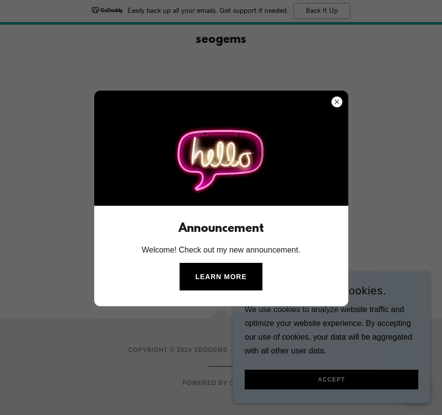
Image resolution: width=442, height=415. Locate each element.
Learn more (221, 277)
